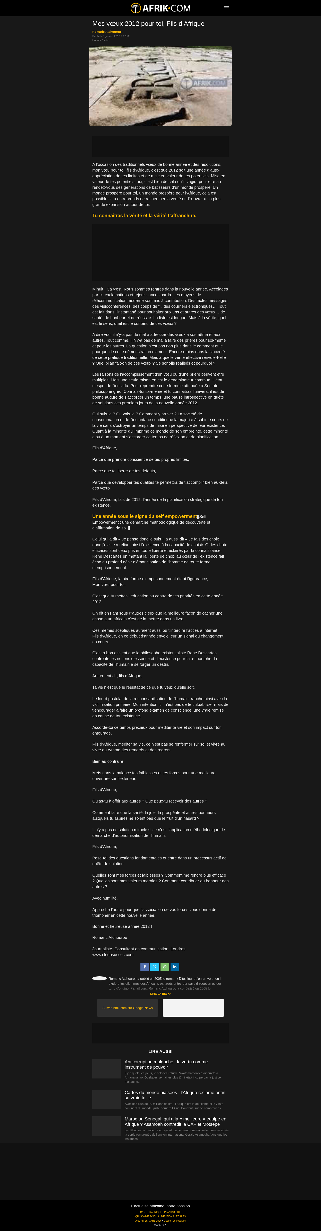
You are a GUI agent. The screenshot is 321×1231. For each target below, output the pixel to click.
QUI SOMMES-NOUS (147, 1216)
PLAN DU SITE (172, 1212)
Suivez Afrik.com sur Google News (127, 1008)
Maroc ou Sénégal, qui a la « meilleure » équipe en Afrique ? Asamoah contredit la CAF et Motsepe (175, 1121)
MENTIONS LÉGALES (173, 1216)
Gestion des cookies (175, 1220)
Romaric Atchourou (106, 31)
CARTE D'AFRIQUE (151, 1212)
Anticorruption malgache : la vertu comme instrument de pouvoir (166, 1064)
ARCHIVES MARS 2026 (148, 1220)
